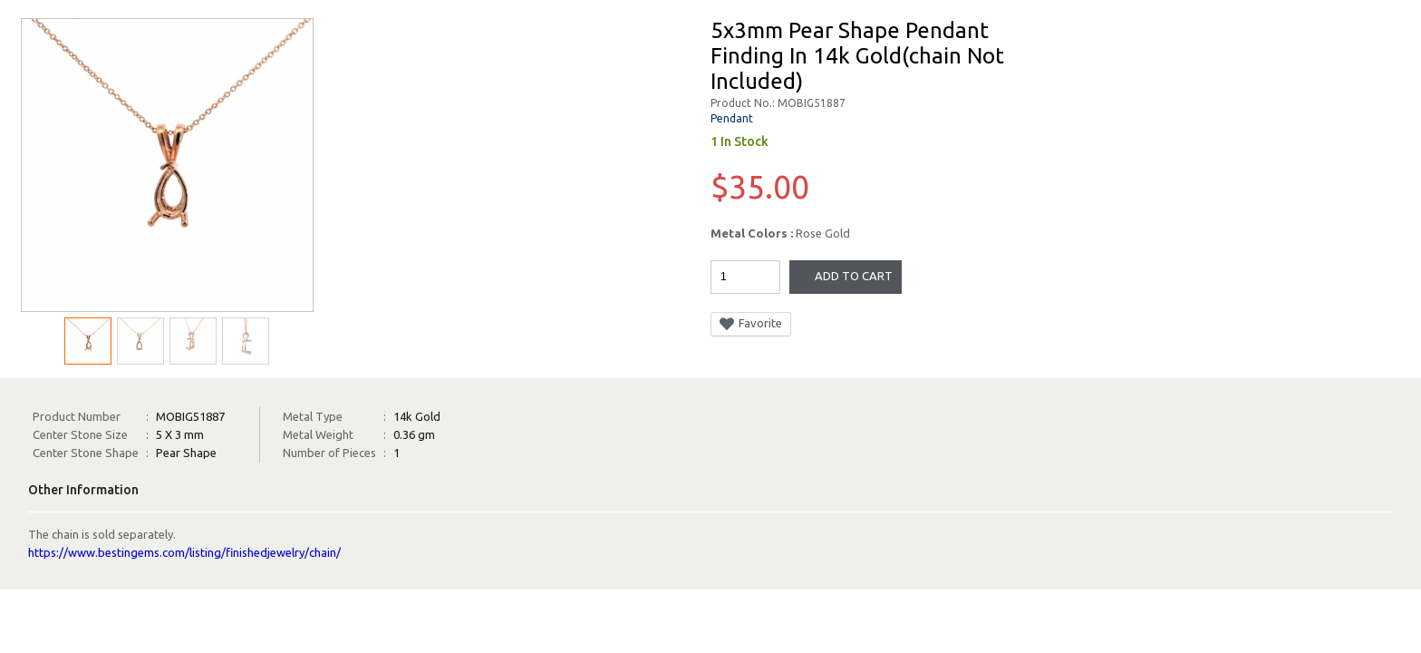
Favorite (751, 324)
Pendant (731, 118)
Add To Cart (854, 275)
